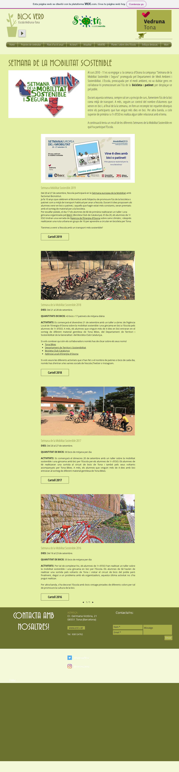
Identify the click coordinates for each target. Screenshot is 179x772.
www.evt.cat (76, 628)
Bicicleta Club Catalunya (57, 350)
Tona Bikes (50, 344)
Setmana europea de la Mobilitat (109, 193)
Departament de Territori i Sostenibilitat (65, 347)
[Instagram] (69, 666)
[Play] (22, 33)
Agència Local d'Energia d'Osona (61, 353)
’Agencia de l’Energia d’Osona (85, 218)
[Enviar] (168, 638)
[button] (55, 236)
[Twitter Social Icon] (69, 658)
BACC (69, 215)
